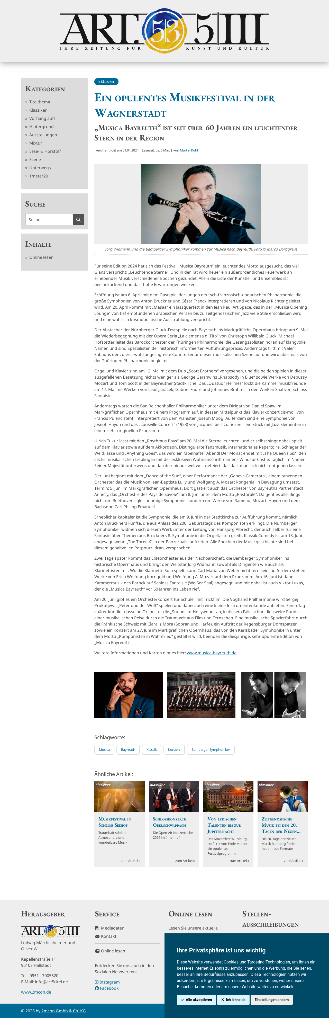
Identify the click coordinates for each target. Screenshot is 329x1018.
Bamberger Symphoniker (210, 749)
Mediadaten (109, 928)
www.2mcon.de (36, 992)
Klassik (152, 749)
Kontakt (105, 936)
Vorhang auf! (41, 118)
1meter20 (38, 176)
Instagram (107, 982)
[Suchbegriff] (49, 219)
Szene (34, 159)
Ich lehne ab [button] (235, 1000)
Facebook (107, 988)
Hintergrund (41, 126)
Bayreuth (128, 749)
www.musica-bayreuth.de (211, 653)
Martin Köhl (189, 150)
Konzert (174, 749)
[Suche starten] (78, 219)
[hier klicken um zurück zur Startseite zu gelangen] (164, 30)
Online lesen (40, 257)
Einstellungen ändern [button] (272, 1000)
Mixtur (35, 143)
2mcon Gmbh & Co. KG (63, 1011)
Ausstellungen (42, 135)
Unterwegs (39, 168)
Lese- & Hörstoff (44, 151)
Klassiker (37, 110)
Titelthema (39, 102)
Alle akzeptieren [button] (199, 1000)
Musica (104, 749)
